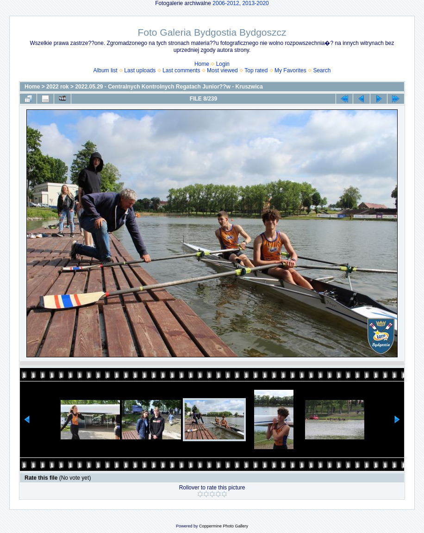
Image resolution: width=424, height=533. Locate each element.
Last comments (181, 70)
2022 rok (57, 86)
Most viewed (222, 70)
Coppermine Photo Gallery (223, 526)
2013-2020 (255, 3)
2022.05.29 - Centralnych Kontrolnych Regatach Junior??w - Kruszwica (168, 86)
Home (201, 64)
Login (223, 64)
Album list (106, 70)
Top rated (256, 70)
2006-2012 (225, 3)
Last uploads (140, 70)
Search (321, 70)
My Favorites (290, 70)
